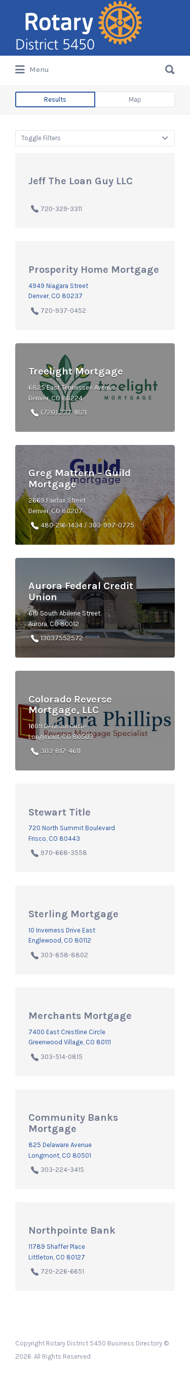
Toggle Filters (41, 138)
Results (55, 99)
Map (135, 99)
